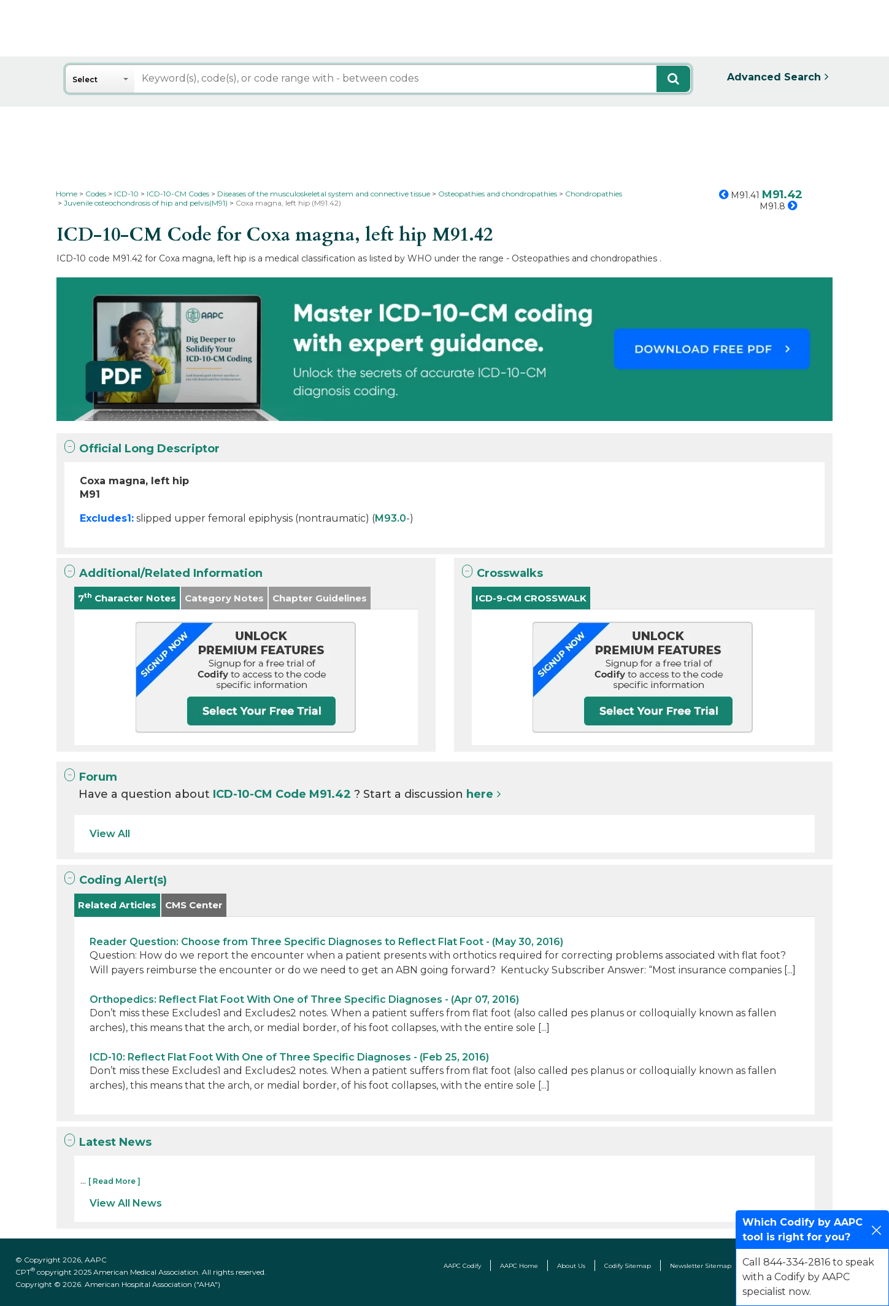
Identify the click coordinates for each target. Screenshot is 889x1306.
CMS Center (194, 905)
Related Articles (117, 905)
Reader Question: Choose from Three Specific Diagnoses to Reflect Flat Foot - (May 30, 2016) (326, 942)
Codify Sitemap (627, 1266)
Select (85, 79)
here (479, 794)
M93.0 (390, 518)
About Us (571, 1266)
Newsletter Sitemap (700, 1266)
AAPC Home (519, 1266)
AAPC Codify (462, 1266)
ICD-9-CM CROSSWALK (531, 598)
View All (110, 834)
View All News (126, 1203)
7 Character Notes (127, 597)
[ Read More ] (114, 1181)
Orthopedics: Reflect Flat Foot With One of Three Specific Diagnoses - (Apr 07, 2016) (304, 999)
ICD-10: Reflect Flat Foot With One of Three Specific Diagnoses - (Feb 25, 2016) (289, 1057)
